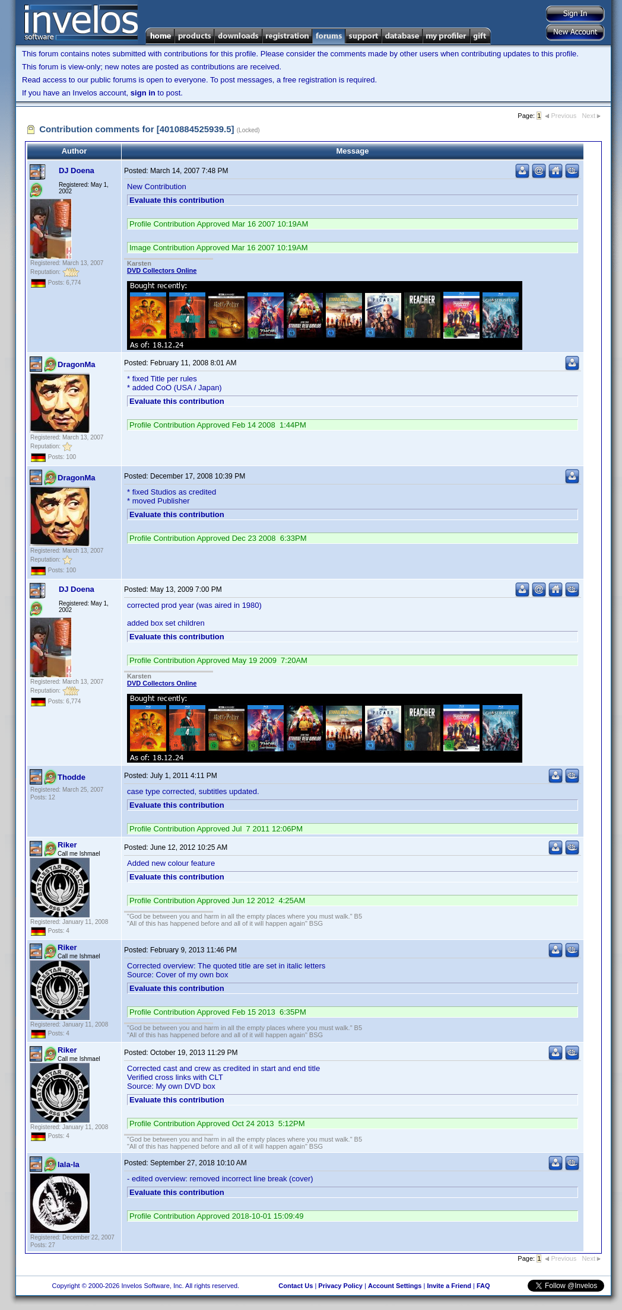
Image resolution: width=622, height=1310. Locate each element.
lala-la (69, 1164)
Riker (67, 844)
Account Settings (394, 1285)
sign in (143, 92)
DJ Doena (76, 170)
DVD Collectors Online (161, 270)
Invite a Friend (449, 1285)
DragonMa (77, 364)
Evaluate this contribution (176, 200)
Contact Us (295, 1285)
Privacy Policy (340, 1285)
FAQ (483, 1285)
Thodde (71, 777)
